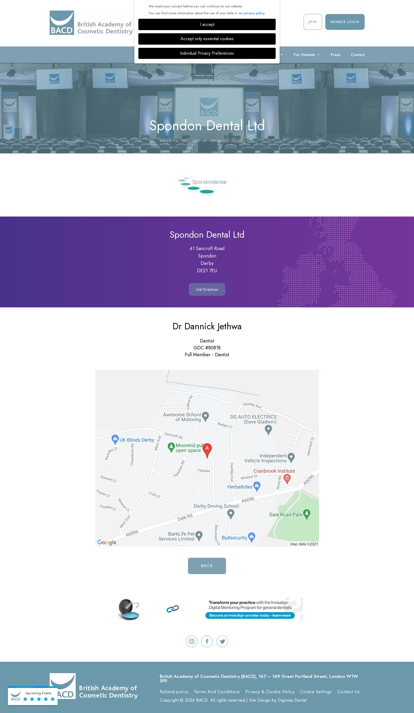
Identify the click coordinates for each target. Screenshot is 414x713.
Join (313, 22)
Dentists (191, 140)
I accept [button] (207, 24)
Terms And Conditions (217, 691)
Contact (358, 55)
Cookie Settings (316, 691)
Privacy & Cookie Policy (270, 691)
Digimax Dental (292, 700)
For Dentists (307, 54)
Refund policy (174, 691)
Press (335, 55)
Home (166, 140)
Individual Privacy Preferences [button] (207, 53)
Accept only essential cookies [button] (207, 39)
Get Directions (207, 289)
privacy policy (254, 13)
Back (207, 565)
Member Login (345, 22)
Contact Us (348, 691)
